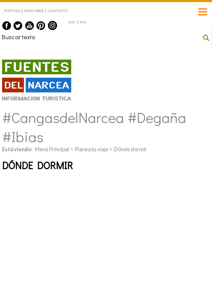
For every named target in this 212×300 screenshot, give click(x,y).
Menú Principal (52, 149)
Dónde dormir (130, 149)
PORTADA (12, 11)
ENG (83, 22)
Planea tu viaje (91, 149)
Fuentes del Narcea (31, 63)
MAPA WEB (34, 11)
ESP (72, 22)
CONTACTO (57, 11)
